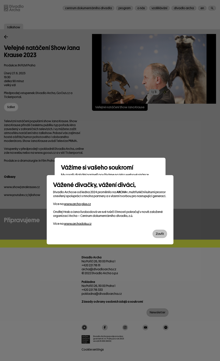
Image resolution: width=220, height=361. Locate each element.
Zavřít (160, 234)
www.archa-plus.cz (77, 204)
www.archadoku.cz (78, 223)
